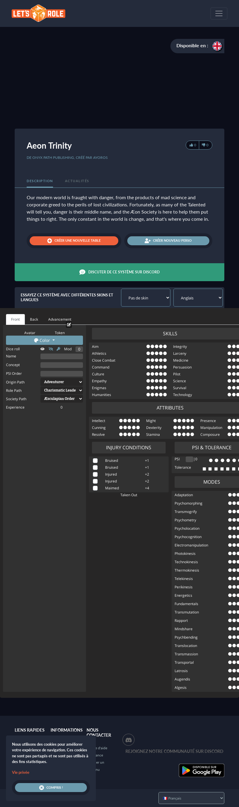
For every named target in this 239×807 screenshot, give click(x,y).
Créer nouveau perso (168, 240)
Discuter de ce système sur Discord (119, 272)
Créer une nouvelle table (74, 240)
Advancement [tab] (59, 319)
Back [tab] (34, 319)
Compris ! (51, 787)
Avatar (29, 332)
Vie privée (20, 772)
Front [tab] (15, 319)
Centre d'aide (97, 748)
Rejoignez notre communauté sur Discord (174, 751)
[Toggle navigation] (219, 13)
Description (40, 181)
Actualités (77, 181)
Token (60, 332)
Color (42, 340)
